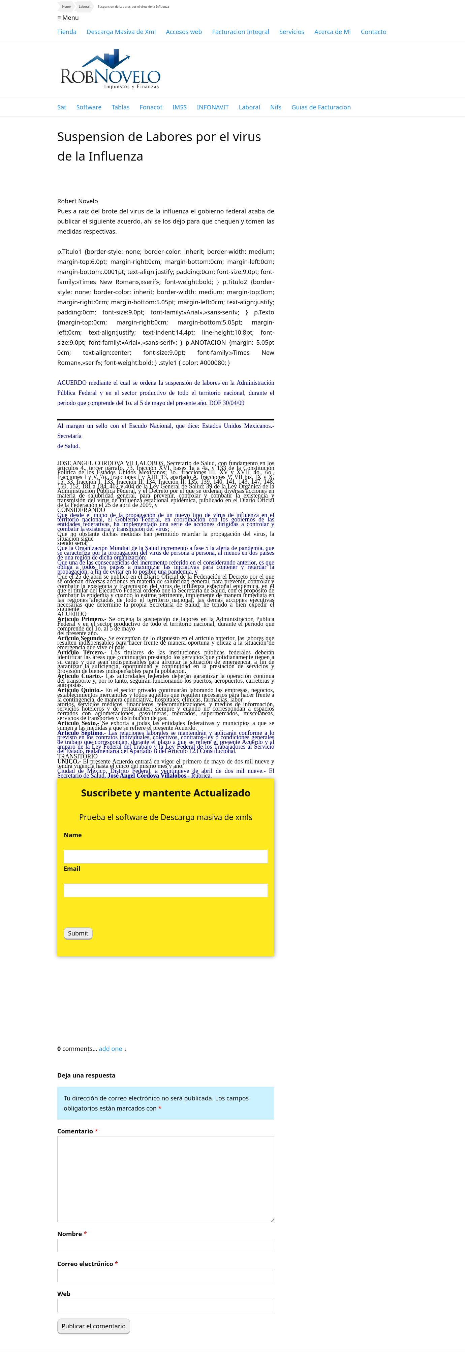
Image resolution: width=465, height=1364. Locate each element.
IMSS (180, 107)
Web (63, 1294)
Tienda (66, 32)
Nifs (275, 107)
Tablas (120, 107)
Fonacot (151, 107)
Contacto (373, 32)
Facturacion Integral (241, 32)
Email (72, 868)
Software (88, 107)
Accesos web (184, 32)
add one (110, 1049)
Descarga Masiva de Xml (121, 32)
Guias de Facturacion (321, 107)
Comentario (77, 1131)
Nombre (72, 1234)
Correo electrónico (87, 1264)
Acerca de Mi (332, 32)
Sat (61, 107)
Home (66, 6)
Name (73, 835)
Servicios (291, 32)
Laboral (84, 6)
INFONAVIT (213, 107)
